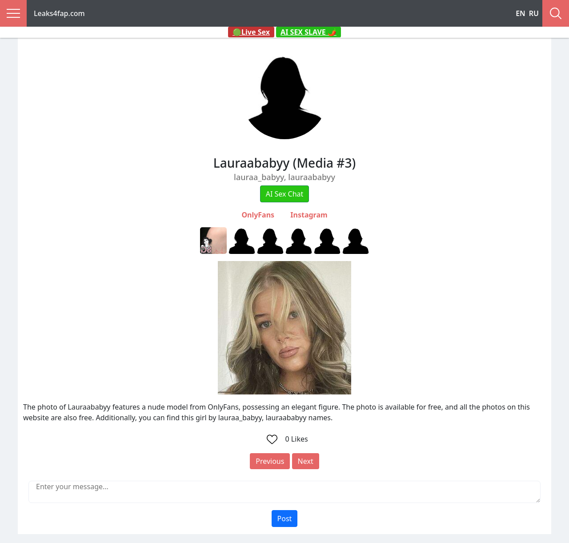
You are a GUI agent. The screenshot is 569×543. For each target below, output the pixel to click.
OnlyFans (257, 215)
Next (305, 461)
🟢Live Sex (251, 32)
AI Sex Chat (285, 194)
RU (534, 13)
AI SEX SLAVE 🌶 (308, 32)
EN (520, 13)
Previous (270, 461)
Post (284, 518)
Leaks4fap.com (59, 13)
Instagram (308, 215)
